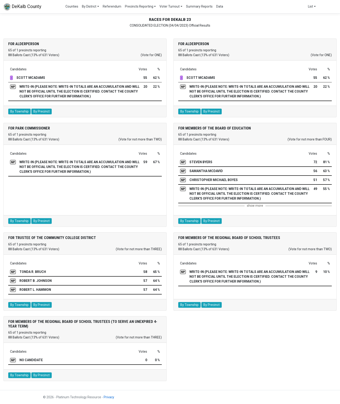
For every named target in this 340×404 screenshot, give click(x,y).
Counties (71, 6)
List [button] (310, 6)
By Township (19, 111)
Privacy (109, 397)
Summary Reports (199, 6)
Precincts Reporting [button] (139, 6)
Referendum (112, 6)
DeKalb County (22, 6)
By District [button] (89, 6)
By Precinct (41, 111)
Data (219, 6)
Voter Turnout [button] (169, 6)
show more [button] (255, 205)
